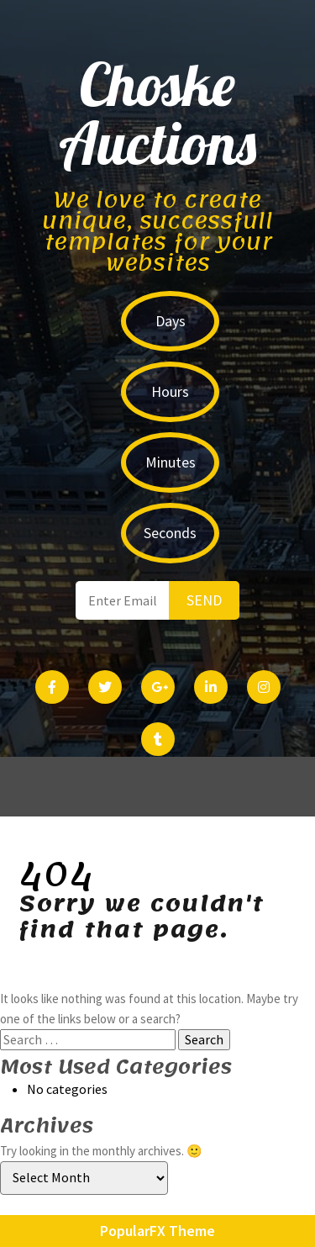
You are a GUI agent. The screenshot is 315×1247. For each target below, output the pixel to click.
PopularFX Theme (157, 1230)
